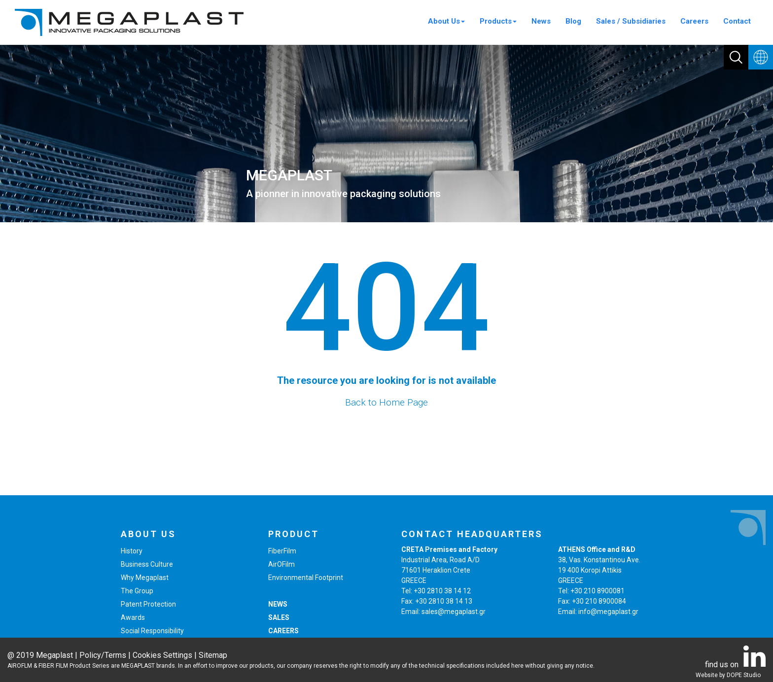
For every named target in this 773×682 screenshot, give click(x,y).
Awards (133, 617)
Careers (694, 21)
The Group (137, 591)
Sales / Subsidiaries (631, 21)
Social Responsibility (152, 631)
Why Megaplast (145, 577)
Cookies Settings (162, 655)
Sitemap (213, 655)
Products (498, 21)
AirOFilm (281, 564)
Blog (573, 21)
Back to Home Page (386, 402)
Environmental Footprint (305, 577)
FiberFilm (282, 551)
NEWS (277, 604)
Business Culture (147, 564)
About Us (446, 21)
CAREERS (283, 631)
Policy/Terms (102, 655)
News (541, 21)
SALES (278, 617)
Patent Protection (148, 604)
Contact (737, 21)
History (131, 551)
